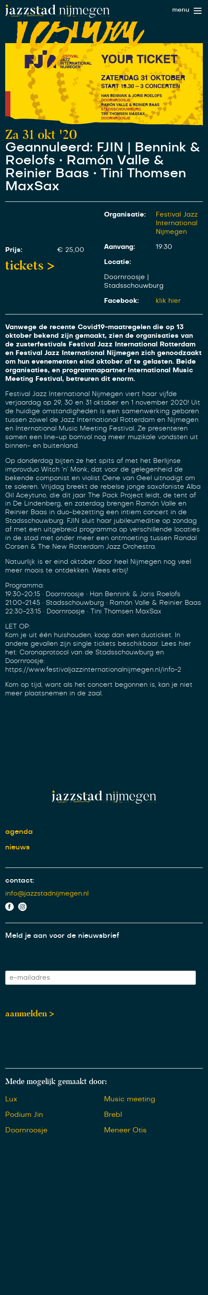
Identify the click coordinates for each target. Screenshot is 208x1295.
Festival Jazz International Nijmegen (177, 223)
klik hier (168, 301)
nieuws (17, 847)
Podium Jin (24, 1114)
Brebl (113, 1114)
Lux (11, 1099)
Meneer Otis (125, 1130)
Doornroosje (26, 1130)
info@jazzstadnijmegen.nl (47, 893)
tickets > (30, 265)
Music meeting (129, 1099)
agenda (19, 831)
